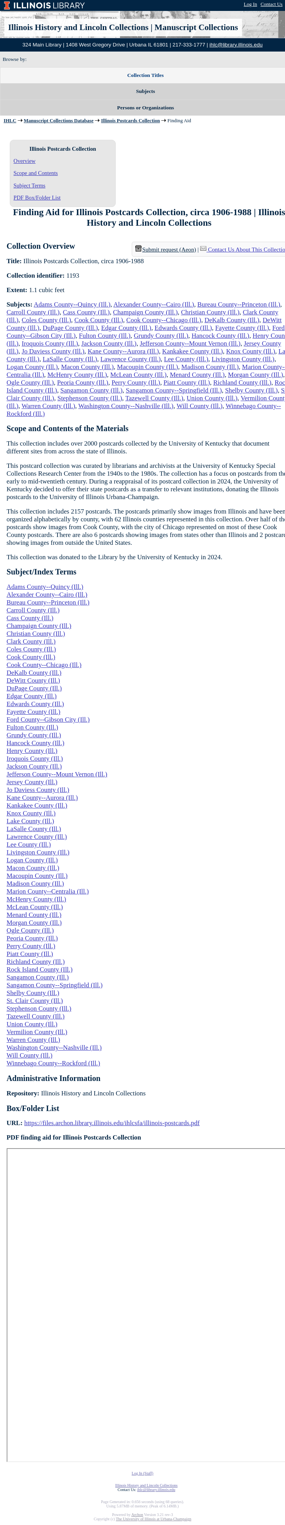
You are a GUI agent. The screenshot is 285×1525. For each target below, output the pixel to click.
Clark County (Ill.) (31, 641)
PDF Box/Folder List (37, 197)
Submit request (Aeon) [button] (165, 249)
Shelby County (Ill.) (251, 390)
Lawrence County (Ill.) (130, 359)
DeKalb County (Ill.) (231, 320)
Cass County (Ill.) (86, 312)
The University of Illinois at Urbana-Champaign (153, 1519)
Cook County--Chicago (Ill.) (163, 320)
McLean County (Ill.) (138, 374)
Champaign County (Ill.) (145, 312)
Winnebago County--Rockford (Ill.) (53, 1063)
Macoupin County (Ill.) (147, 367)
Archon (137, 1515)
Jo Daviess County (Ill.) (53, 351)
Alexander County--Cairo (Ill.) (153, 304)
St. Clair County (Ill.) (35, 1000)
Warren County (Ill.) (48, 406)
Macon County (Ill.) (87, 367)
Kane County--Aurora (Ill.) (123, 351)
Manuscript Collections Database (58, 120)
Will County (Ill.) (199, 406)
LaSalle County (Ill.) (70, 359)
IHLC (10, 120)
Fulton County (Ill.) (105, 335)
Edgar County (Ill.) (126, 328)
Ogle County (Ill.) (30, 382)
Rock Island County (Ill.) (40, 969)
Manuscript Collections (196, 27)
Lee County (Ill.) (186, 359)
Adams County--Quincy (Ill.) (72, 304)
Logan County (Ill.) (32, 367)
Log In (250, 4)
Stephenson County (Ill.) (89, 398)
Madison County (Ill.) (210, 367)
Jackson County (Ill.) (108, 343)
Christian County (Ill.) (210, 312)
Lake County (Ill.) (30, 821)
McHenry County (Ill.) (77, 374)
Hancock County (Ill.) (220, 335)
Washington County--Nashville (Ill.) (125, 406)
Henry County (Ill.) (32, 750)
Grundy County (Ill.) (161, 335)
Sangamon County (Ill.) (91, 390)
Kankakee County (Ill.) (192, 351)
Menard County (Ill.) (197, 374)
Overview (25, 161)
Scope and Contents (36, 173)
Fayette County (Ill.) (242, 328)
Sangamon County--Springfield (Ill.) (174, 390)
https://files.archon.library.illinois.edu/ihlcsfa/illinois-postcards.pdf (112, 1123)
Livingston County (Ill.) (243, 359)
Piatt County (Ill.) (186, 382)
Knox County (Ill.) (250, 351)
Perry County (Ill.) (135, 382)
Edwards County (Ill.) (183, 328)
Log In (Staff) (142, 1473)
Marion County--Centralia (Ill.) (48, 891)
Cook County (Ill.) (98, 320)
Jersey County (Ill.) (32, 782)
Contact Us (271, 4)
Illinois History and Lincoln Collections (78, 27)
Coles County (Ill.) (46, 320)
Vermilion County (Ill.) (37, 1032)
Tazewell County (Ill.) (154, 398)
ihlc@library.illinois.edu (236, 45)
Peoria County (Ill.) (82, 382)
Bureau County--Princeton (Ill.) (238, 304)
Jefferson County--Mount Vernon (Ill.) (190, 343)
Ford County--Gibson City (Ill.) (48, 719)
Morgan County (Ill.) (255, 374)
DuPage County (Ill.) (70, 328)
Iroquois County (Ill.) (50, 343)
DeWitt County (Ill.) (33, 680)
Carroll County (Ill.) (33, 312)
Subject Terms (30, 185)
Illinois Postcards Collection (130, 120)
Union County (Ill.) (211, 398)
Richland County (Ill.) (242, 382)
